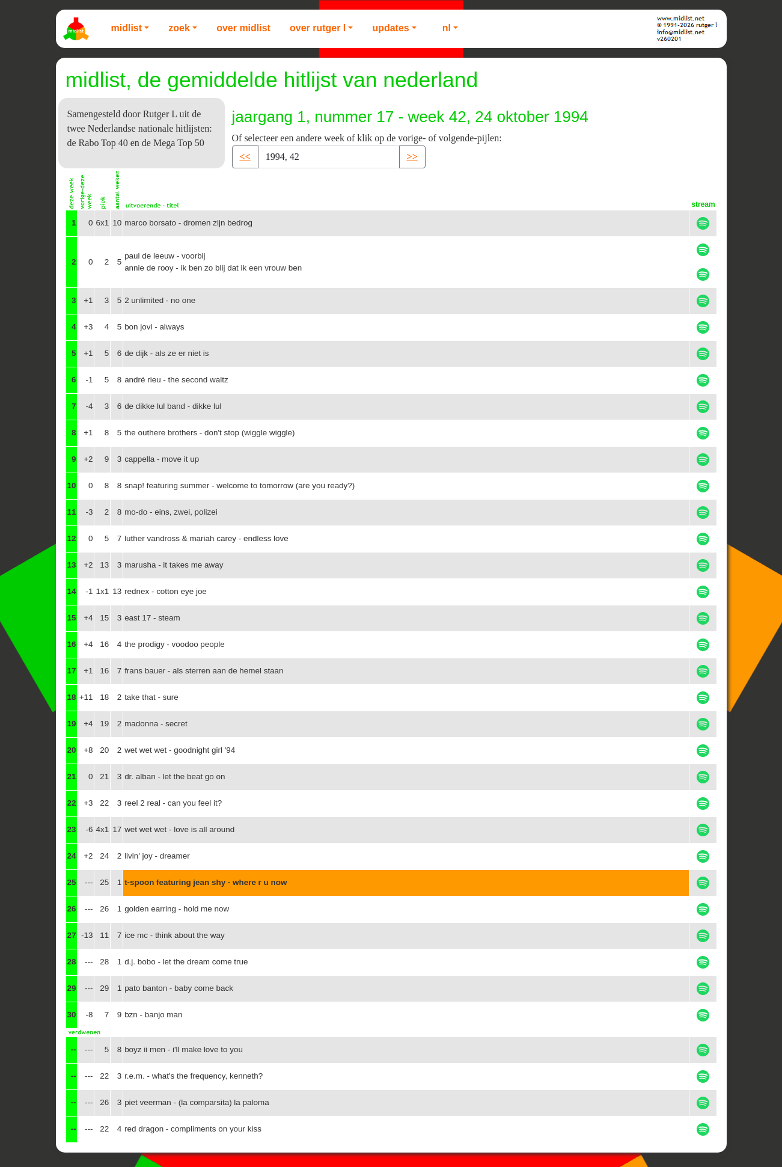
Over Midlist (243, 28)
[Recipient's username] (329, 156)
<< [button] (245, 157)
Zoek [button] (179, 28)
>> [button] (412, 157)
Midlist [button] (126, 28)
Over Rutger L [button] (318, 28)
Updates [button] (390, 28)
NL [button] (446, 28)
